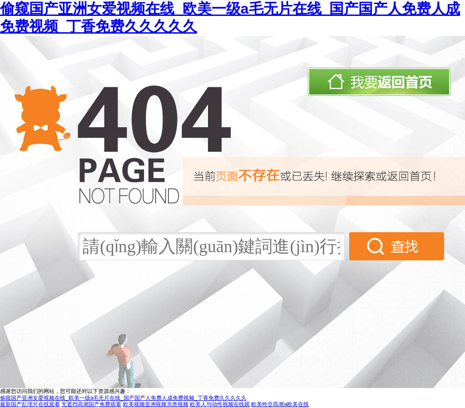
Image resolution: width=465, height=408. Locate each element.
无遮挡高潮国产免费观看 (91, 404)
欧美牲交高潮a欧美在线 (280, 404)
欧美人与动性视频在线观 (220, 404)
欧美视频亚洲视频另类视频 (155, 404)
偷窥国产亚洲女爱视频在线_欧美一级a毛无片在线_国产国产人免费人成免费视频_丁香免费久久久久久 (123, 398)
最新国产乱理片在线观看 (30, 404)
